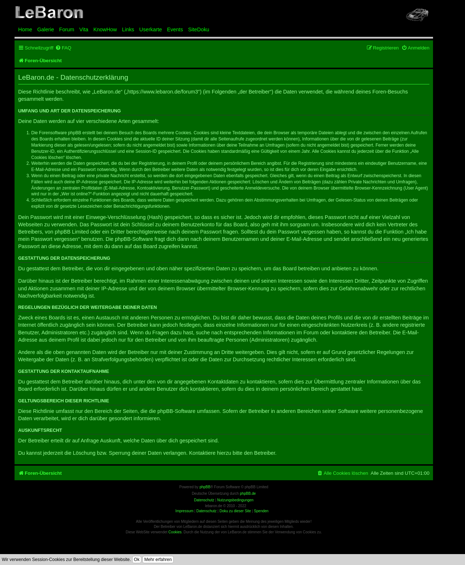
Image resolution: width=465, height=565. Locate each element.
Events (175, 29)
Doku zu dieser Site (235, 511)
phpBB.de (248, 494)
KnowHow (105, 29)
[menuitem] (63, 48)
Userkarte (150, 29)
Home (25, 29)
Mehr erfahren (157, 559)
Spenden (261, 511)
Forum (66, 29)
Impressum (184, 511)
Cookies (175, 532)
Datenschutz (206, 511)
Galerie (45, 29)
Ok (137, 559)
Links (128, 29)
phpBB (204, 487)
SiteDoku (198, 29)
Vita (83, 29)
